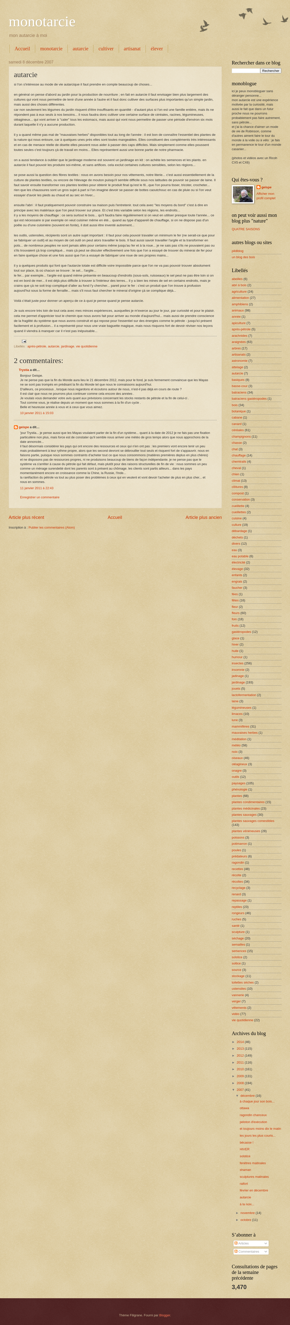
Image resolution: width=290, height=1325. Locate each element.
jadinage (238, 676)
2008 (241, 1083)
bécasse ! (246, 1142)
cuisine (237, 518)
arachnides (239, 336)
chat (235, 449)
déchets (237, 537)
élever (157, 48)
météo (236, 745)
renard (236, 894)
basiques (238, 380)
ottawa (244, 1108)
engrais (237, 581)
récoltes (237, 881)
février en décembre (254, 1190)
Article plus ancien (204, 517)
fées (235, 594)
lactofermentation (244, 695)
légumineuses (241, 707)
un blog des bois (243, 257)
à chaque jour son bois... (257, 1101)
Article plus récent (26, 517)
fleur (235, 607)
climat (236, 480)
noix (235, 752)
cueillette (238, 506)
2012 (241, 1055)
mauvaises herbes (245, 732)
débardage (239, 531)
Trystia (24, 370)
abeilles (237, 279)
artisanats (239, 354)
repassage (239, 900)
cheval (236, 468)
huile (235, 651)
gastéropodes (241, 632)
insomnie (238, 670)
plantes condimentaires (248, 802)
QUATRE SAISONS (246, 229)
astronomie (240, 361)
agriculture (239, 291)
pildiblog (237, 251)
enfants (237, 575)
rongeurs (238, 913)
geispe (24, 427)
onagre (237, 770)
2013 (241, 1048)
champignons (241, 436)
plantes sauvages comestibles (253, 821)
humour (237, 657)
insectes (237, 663)
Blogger (164, 1315)
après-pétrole (36, 346)
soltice (236, 963)
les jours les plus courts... (258, 1135)
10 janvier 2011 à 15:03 (37, 413)
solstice (237, 957)
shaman (245, 1170)
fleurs (235, 613)
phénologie (239, 789)
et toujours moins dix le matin (260, 1128)
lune (235, 720)
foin (234, 619)
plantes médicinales (246, 808)
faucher (237, 588)
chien (235, 474)
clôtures (237, 487)
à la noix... (247, 1204)
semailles (238, 944)
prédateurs (239, 856)
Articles (241, 1243)
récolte (236, 875)
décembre (248, 1096)
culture (236, 525)
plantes (237, 796)
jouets (236, 688)
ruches (236, 919)
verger (236, 1001)
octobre (246, 1220)
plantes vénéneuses (246, 831)
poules (236, 850)
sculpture (238, 932)
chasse (237, 443)
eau (234, 550)
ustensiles (239, 988)
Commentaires (246, 1251)
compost (238, 493)
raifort (244, 1183)
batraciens (239, 392)
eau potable (240, 556)
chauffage (239, 455)
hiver (235, 644)
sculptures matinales (254, 1177)
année (236, 316)
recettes (237, 869)
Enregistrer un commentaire (39, 497)
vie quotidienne (87, 346)
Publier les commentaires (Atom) (52, 527)
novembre (248, 1213)
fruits (235, 625)
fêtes (235, 600)
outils (235, 777)
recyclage (238, 888)
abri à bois (239, 285)
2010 (241, 1069)
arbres (236, 348)
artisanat (132, 48)
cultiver (106, 48)
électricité (238, 562)
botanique (239, 411)
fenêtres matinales (253, 1163)
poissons (238, 837)
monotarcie (42, 21)
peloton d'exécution (253, 1122)
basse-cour (240, 386)
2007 (241, 1090)
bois (235, 405)
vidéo (235, 1014)
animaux (238, 310)
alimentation (240, 298)
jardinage (67, 346)
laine (235, 701)
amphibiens (240, 304)
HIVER (244, 1149)
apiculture (239, 323)
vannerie (238, 995)
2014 (241, 1042)
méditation (239, 739)
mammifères (240, 726)
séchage (238, 938)
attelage (237, 367)
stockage (238, 976)
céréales (238, 430)
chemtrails (239, 461)
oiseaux (237, 758)
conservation (241, 499)
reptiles (237, 907)
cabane (237, 417)
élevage (237, 569)
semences (239, 951)
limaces (237, 714)
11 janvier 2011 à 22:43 (37, 488)
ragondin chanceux (253, 1115)
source (236, 970)
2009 (241, 1076)
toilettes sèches (243, 982)
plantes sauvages (244, 815)
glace (235, 638)
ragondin (238, 862)
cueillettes (239, 512)
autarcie (80, 48)
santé (236, 926)
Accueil (22, 48)
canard (236, 424)
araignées (239, 342)
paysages (238, 783)
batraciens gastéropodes (249, 398)
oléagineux (239, 764)
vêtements (239, 1008)
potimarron (239, 844)
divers (236, 543)
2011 (241, 1062)
